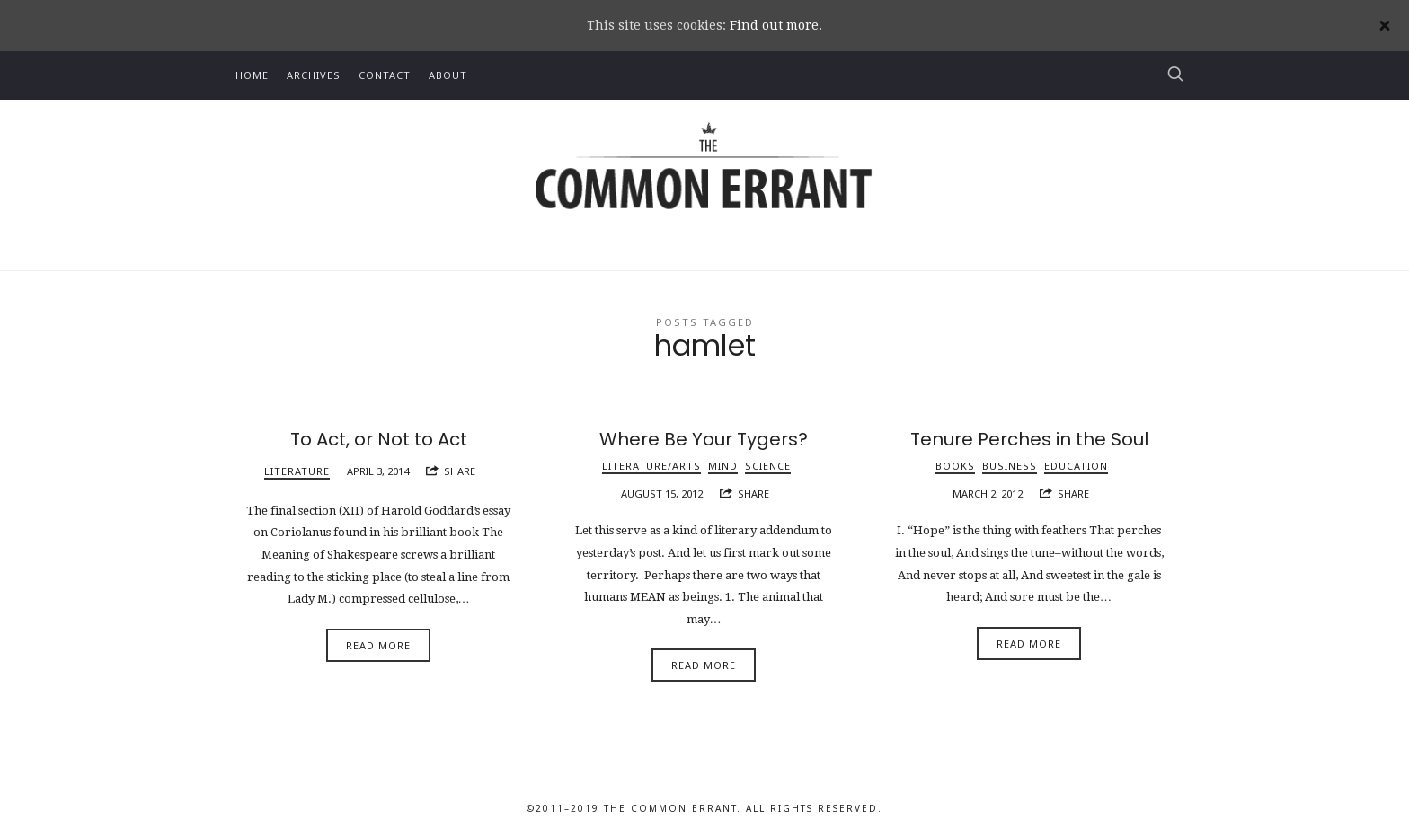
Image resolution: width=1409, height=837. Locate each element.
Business (1009, 465)
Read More (378, 645)
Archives (314, 75)
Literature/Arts (651, 465)
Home (252, 75)
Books (955, 465)
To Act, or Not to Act (378, 439)
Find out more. (776, 25)
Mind (723, 465)
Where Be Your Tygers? (703, 439)
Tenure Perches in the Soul (1029, 439)
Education (1076, 465)
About (448, 75)
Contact (385, 75)
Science (768, 465)
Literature (297, 471)
